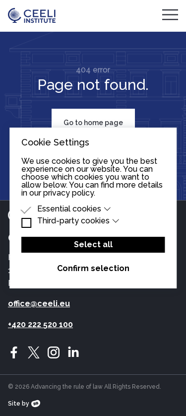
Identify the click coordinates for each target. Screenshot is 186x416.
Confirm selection (93, 268)
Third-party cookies (78, 221)
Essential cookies (74, 209)
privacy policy (68, 193)
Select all (93, 244)
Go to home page (93, 123)
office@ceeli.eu (39, 303)
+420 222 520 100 (40, 324)
